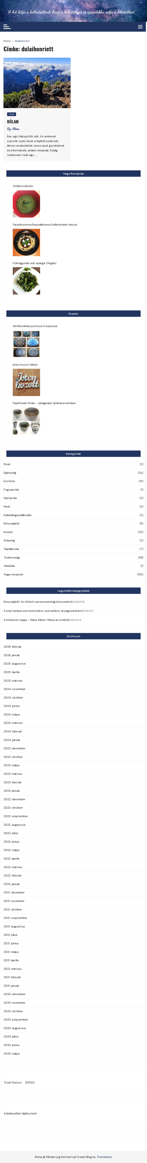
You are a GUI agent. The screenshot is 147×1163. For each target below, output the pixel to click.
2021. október (13, 909)
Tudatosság (12, 557)
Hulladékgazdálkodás (18, 515)
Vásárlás (9, 566)
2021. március (12, 969)
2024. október (13, 697)
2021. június (11, 943)
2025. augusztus (15, 663)
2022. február (13, 875)
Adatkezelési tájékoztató (20, 1113)
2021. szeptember (15, 918)
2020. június (11, 1045)
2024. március (13, 723)
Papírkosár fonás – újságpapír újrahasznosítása (44, 403)
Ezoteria (9, 481)
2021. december (14, 892)
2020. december (15, 994)
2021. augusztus (14, 926)
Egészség (10, 473)
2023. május (11, 765)
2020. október (13, 1011)
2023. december (15, 748)
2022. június (11, 842)
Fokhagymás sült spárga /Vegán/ (34, 263)
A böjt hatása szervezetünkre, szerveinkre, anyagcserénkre (43, 611)
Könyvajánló (11, 523)
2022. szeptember (16, 816)
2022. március (13, 867)
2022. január (12, 884)
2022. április (11, 858)
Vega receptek (13, 574)
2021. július (10, 935)
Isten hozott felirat (25, 365)
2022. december (15, 799)
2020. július (11, 1036)
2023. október (13, 757)
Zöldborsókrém (23, 186)
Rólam (13, 121)
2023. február (13, 782)
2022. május (11, 850)
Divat (7, 464)
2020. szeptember (16, 1019)
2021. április (11, 960)
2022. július (11, 833)
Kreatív (8, 532)
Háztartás (10, 498)
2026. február (13, 647)
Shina (15, 129)
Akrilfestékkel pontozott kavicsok (35, 326)
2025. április (12, 672)
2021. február (12, 977)
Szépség (9, 540)
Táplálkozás (11, 549)
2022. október (13, 808)
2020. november (15, 1003)
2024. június (12, 706)
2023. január (12, 791)
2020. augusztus (15, 1028)
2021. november (14, 901)
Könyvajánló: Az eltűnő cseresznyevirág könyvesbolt (38, 602)
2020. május (12, 1053)
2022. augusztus (15, 825)
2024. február (13, 731)
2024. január (12, 740)
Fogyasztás (11, 490)
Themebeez (104, 1157)
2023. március (13, 774)
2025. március (13, 681)
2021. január (11, 986)
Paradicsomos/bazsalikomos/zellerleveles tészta (45, 224)
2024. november (15, 689)
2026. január (12, 655)
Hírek (11, 114)
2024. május (12, 714)
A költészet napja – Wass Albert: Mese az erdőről (36, 620)
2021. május (11, 952)
